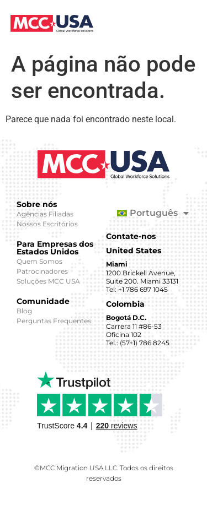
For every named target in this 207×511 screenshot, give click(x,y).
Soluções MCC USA (48, 281)
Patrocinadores (42, 271)
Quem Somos (39, 261)
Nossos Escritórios (47, 224)
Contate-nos (131, 236)
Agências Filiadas (45, 214)
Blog (24, 311)
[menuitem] (148, 213)
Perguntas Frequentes (54, 321)
